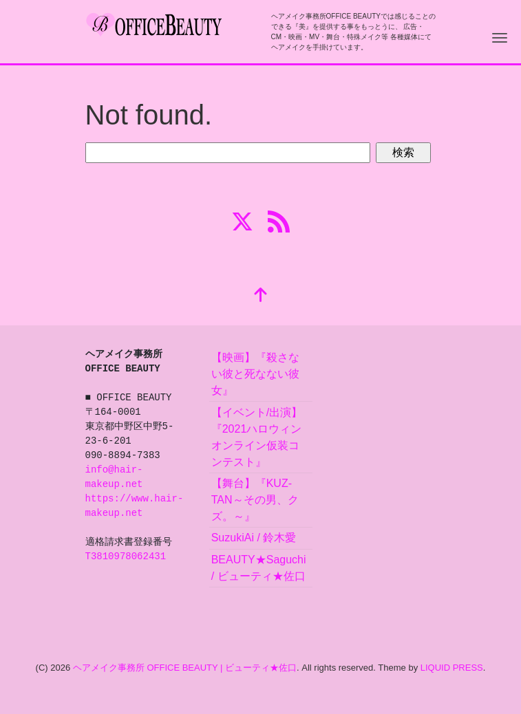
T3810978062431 (126, 556)
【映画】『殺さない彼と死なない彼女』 (255, 373)
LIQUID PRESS (452, 667)
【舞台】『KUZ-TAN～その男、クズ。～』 (255, 499)
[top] (261, 296)
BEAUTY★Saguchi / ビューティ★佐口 (258, 568)
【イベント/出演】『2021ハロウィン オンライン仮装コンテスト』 (261, 437)
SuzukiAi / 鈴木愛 (254, 537)
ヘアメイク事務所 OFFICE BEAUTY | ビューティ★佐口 (185, 667)
